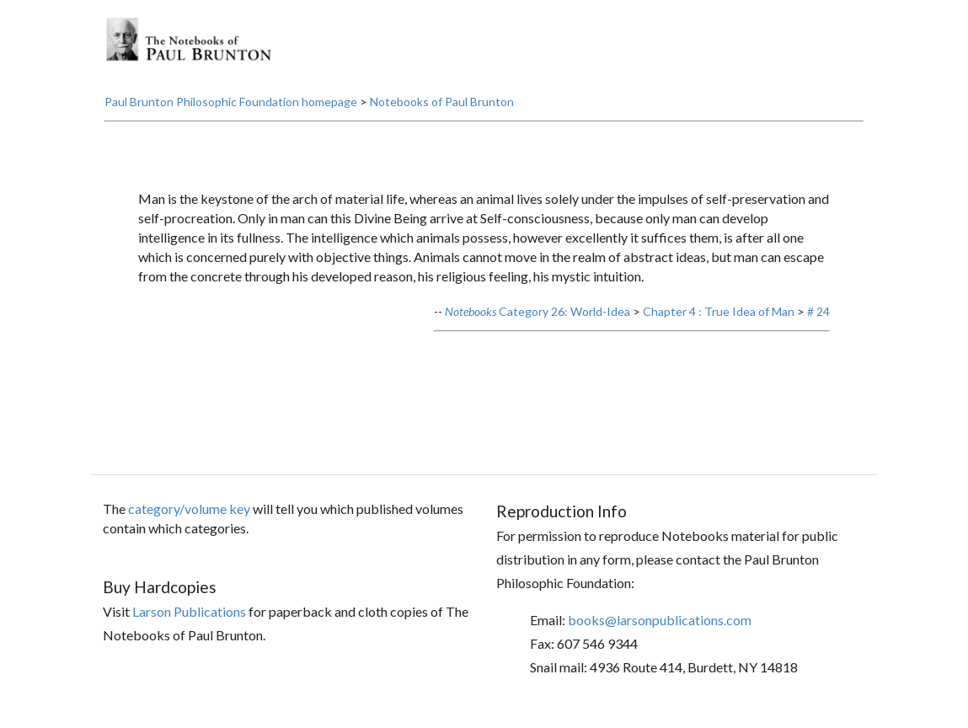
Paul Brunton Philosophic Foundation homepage (230, 101)
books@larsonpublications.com (659, 620)
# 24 (818, 311)
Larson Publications (189, 611)
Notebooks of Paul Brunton (442, 101)
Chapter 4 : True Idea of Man (718, 311)
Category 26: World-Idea (537, 311)
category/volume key (189, 508)
